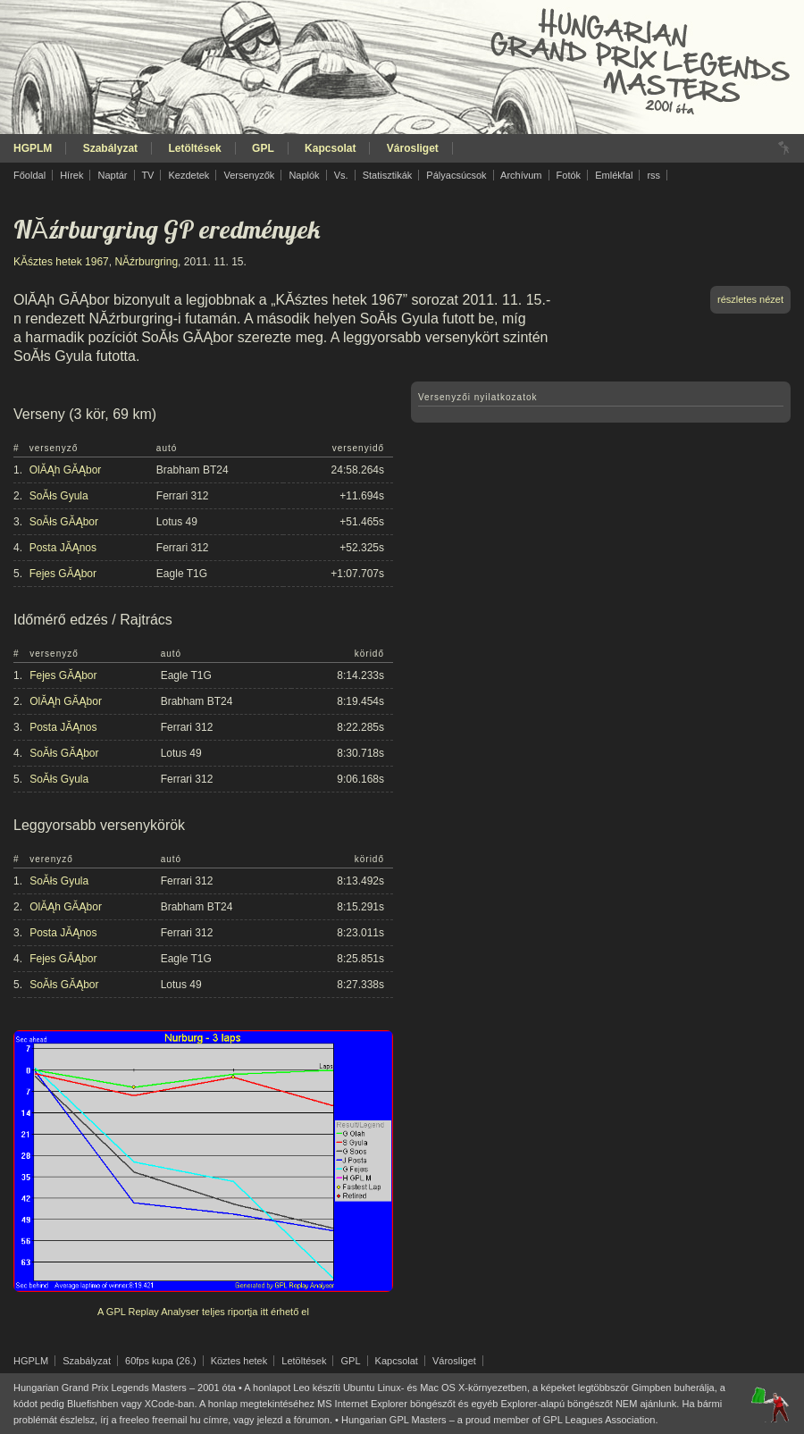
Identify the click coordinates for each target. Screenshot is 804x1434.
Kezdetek (189, 175)
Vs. (341, 175)
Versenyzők (248, 175)
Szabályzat (110, 148)
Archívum (520, 175)
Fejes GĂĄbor (62, 573)
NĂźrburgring (146, 262)
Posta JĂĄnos (62, 547)
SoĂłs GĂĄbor (63, 522)
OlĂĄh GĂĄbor (65, 470)
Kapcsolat (330, 148)
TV (147, 175)
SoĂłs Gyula (58, 496)
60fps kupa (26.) (161, 1360)
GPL (263, 148)
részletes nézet (750, 299)
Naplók (304, 175)
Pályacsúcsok (456, 175)
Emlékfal (613, 175)
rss (653, 175)
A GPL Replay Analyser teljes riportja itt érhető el (203, 1311)
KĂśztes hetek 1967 (61, 262)
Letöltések (194, 148)
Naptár (112, 175)
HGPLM (32, 148)
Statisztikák (388, 175)
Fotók (569, 175)
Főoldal (29, 175)
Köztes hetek (239, 1360)
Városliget (413, 148)
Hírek (71, 175)
